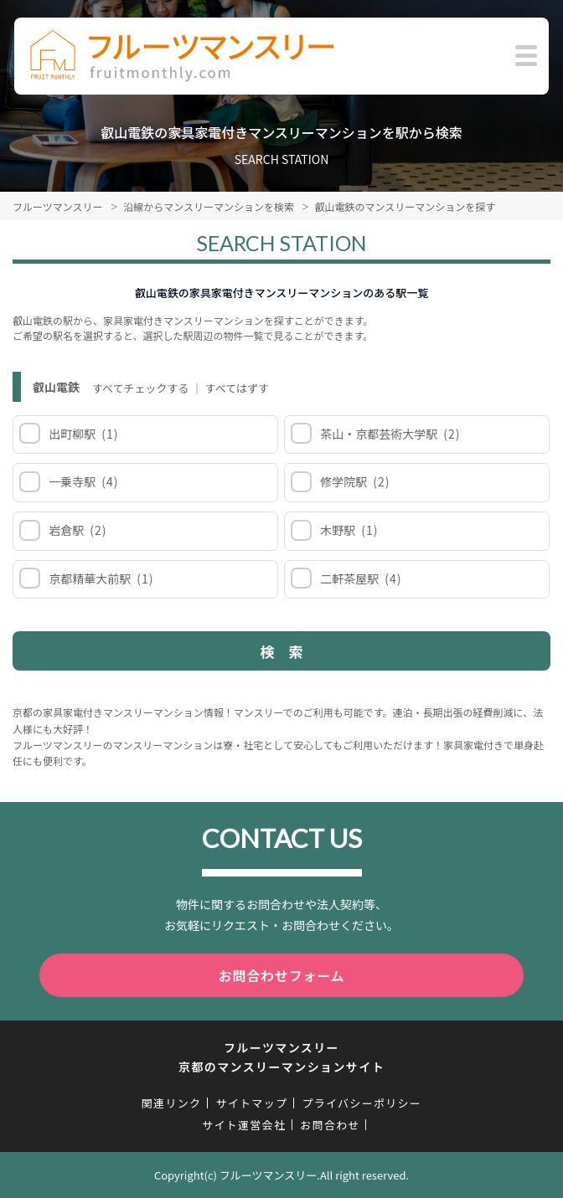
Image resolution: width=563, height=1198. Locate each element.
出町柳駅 (82, 433)
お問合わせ (330, 1124)
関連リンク (172, 1103)
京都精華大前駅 (100, 578)
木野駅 (348, 530)
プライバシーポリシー (361, 1103)
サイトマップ (251, 1103)
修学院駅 (354, 481)
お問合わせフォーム (282, 975)
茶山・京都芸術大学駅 (389, 433)
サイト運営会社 (244, 1124)
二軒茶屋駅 (360, 578)
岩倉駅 (76, 530)
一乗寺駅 (82, 481)
